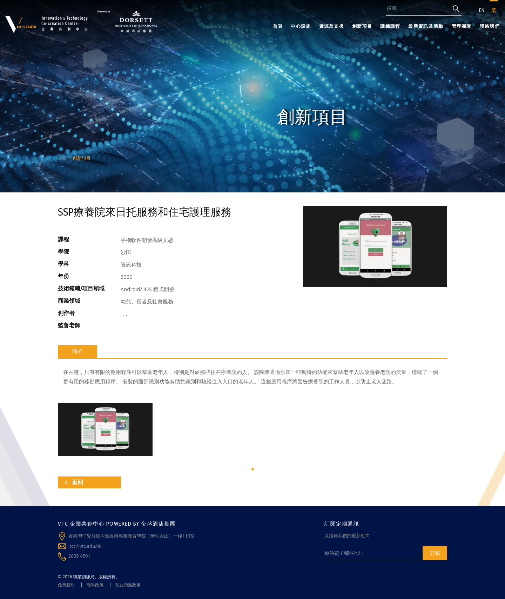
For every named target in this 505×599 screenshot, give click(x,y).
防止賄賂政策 (128, 585)
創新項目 (362, 26)
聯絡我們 (490, 26)
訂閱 (435, 552)
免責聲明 (66, 585)
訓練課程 (390, 26)
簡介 (77, 351)
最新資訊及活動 (425, 26)
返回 (74, 482)
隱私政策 (95, 585)
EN (481, 10)
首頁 (278, 26)
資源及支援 (331, 26)
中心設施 (301, 26)
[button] (252, 469)
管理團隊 (462, 26)
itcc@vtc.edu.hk (84, 546)
